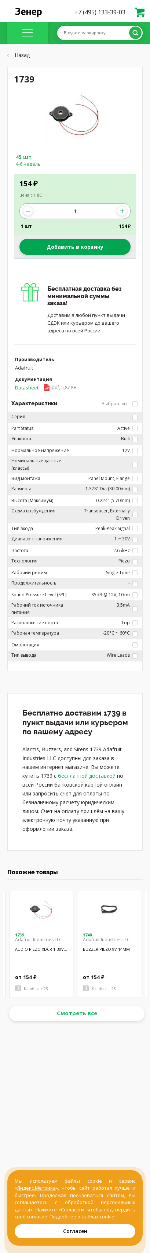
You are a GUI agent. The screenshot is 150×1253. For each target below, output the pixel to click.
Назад (18, 55)
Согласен (75, 1231)
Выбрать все (120, 403)
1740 (87, 934)
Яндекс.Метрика (36, 1188)
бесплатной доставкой (87, 775)
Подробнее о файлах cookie (82, 1216)
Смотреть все (77, 1013)
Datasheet (46, 388)
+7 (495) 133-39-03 (99, 12)
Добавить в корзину (75, 246)
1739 (19, 934)
